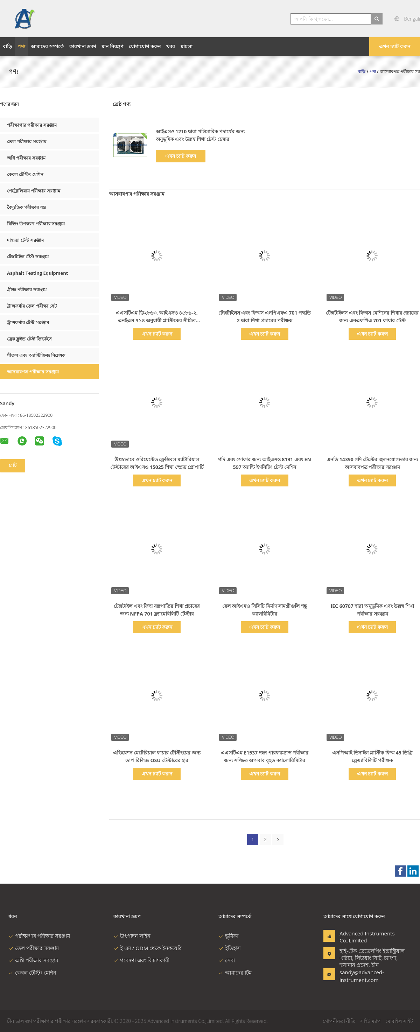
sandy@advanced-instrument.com (362, 976)
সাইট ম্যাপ (370, 1021)
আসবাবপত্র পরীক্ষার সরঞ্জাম (33, 371)
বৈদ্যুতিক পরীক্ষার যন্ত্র (26, 207)
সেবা (226, 960)
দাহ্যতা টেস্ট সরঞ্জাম (25, 240)
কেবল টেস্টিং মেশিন (25, 174)
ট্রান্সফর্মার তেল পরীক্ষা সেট (32, 306)
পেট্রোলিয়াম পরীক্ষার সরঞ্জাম (33, 191)
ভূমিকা (228, 935)
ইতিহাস (229, 948)
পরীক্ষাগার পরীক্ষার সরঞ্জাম (32, 125)
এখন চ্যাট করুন (394, 46)
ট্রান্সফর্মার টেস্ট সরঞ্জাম (28, 322)
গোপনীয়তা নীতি (339, 1021)
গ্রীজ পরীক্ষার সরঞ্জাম (27, 289)
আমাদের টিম (235, 972)
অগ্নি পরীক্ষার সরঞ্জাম (26, 158)
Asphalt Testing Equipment (37, 273)
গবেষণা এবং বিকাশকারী (141, 960)
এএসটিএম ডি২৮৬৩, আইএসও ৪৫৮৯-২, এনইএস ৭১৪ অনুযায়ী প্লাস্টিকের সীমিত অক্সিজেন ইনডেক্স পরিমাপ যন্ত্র (156, 320)
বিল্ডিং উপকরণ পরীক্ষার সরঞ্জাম (36, 223)
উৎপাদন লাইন (131, 935)
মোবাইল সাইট (399, 1021)
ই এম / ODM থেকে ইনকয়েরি (147, 948)
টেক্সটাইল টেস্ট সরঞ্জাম (28, 256)
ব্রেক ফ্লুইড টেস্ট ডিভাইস (29, 339)
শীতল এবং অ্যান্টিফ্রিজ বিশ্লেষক (36, 355)
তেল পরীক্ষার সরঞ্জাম (26, 141)
